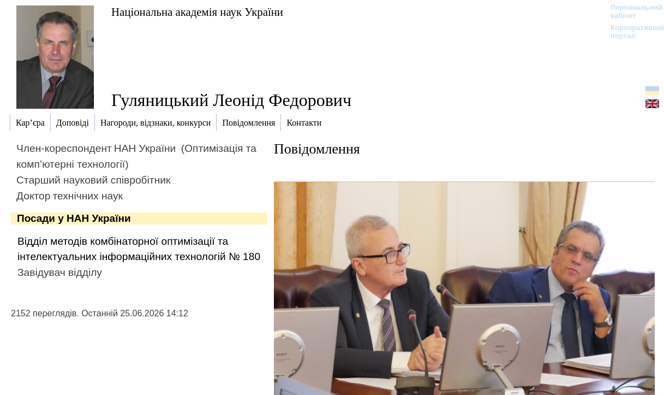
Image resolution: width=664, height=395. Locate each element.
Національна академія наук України (197, 11)
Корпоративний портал (631, 31)
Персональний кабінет (631, 11)
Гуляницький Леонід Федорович (231, 100)
